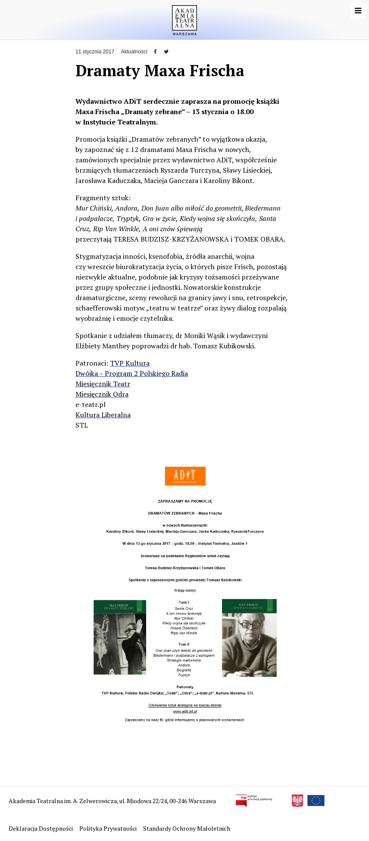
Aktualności (134, 52)
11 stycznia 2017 (94, 52)
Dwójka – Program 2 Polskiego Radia (131, 373)
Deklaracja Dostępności (41, 828)
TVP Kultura (130, 363)
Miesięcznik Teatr (102, 383)
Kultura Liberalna (103, 414)
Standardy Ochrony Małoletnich (186, 828)
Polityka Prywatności (108, 828)
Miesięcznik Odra (101, 394)
